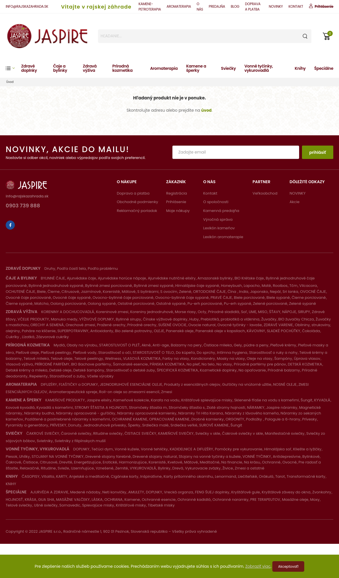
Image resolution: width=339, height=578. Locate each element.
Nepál (275, 291)
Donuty (74, 425)
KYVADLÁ (322, 400)
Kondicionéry (203, 358)
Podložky (254, 419)
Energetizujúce (87, 462)
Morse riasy (185, 311)
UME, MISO (258, 311)
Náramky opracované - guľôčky (85, 413)
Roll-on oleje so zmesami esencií (129, 392)
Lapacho (252, 285)
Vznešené (104, 468)
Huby (194, 319)
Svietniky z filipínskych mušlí (80, 441)
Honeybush (231, 285)
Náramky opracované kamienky (146, 413)
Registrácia (176, 193)
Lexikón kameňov (219, 228)
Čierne (54, 291)
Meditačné (209, 462)
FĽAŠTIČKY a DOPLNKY (78, 384)
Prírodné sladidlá (223, 311)
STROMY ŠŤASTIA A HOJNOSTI (101, 407)
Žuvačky (268, 319)
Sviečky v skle (207, 433)
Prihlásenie (176, 202)
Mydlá (59, 345)
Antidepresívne (287, 456)
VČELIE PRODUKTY (33, 319)
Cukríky (13, 337)
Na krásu (252, 462)
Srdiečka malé (155, 425)
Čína (232, 291)
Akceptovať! (288, 566)
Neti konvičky (114, 492)
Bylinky (164, 468)
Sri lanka (290, 291)
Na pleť (193, 364)
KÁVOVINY (256, 331)
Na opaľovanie (252, 370)
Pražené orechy (111, 325)
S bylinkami (147, 291)
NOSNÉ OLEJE (285, 384)
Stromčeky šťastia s (187, 407)
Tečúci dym (102, 449)
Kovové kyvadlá (20, 407)
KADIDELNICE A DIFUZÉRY (191, 449)
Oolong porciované (68, 303)
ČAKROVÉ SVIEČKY (42, 433)
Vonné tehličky (154, 449)
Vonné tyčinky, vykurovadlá (258, 68)
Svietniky (45, 441)
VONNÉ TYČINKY (256, 456)
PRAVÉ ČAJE (221, 297)
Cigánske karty (124, 476)
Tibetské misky (161, 505)
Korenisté (111, 291)
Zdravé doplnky (29, 68)
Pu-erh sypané (237, 303)
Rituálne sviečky (107, 433)
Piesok (11, 456)
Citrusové (70, 291)
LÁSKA (97, 499)
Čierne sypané (19, 303)
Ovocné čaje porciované (28, 297)
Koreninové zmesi (112, 311)
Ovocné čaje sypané (72, 297)
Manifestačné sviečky (285, 433)
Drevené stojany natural (154, 456)
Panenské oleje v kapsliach (220, 331)
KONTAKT (296, 6)
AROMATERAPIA (179, 6)
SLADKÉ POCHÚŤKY (283, 331)
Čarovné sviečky (76, 433)
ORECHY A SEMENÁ (47, 325)
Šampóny (283, 358)
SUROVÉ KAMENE (214, 425)
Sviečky (228, 68)
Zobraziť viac (258, 566)
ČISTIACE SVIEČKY (140, 433)
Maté (266, 285)
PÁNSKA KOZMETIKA (167, 364)
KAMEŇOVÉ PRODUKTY (65, 400)
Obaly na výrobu (82, 345)
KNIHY (11, 484)
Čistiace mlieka (217, 345)
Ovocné (289, 462)
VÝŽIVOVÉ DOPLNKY (96, 319)
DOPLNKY (81, 449)
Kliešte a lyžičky (307, 449)
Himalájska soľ (277, 449)
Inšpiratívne (151, 476)
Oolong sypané (102, 303)
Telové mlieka (36, 358)
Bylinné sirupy (128, 319)
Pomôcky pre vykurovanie (238, 449)
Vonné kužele (127, 449)
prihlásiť (317, 152)
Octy (202, 311)
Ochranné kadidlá (194, 499)
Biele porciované (249, 297)
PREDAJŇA (217, 6)
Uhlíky (24, 456)
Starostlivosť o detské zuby (130, 370)
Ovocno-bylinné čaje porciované (123, 297)
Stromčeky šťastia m (148, 407)
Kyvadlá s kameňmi (54, 407)
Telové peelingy (88, 358)
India (243, 291)
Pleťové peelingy (56, 352)
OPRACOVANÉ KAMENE (169, 419)
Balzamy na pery (186, 345)
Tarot (280, 476)
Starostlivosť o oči (114, 352)
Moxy (315, 499)
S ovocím (168, 291)
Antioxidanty (101, 331)
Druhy (49, 268)
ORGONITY (235, 419)
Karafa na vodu (165, 400)
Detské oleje (60, 370)
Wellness (113, 358)
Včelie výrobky (100, 376)
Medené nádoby (85, 492)
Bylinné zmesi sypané (153, 285)
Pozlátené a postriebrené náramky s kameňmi (67, 419)
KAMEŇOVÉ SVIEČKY (175, 433)
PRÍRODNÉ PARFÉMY (52, 364)
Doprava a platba (133, 193)
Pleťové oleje (27, 352)
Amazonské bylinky (214, 278)
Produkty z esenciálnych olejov (192, 384)
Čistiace (30, 462)
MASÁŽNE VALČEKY (73, 499)
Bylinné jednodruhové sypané (55, 285)
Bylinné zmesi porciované (108, 285)
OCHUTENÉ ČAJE (20, 291)
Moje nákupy (178, 210)
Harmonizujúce (133, 462)
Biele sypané (278, 297)
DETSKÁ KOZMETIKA (305, 364)
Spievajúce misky (98, 505)
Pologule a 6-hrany (282, 419)
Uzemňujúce (82, 468)
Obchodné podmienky (137, 202)
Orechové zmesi (80, 325)
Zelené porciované (270, 303)
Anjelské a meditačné (89, 476)
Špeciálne (323, 68)
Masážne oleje (295, 499)
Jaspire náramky (281, 407)
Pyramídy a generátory (27, 425)
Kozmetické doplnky (218, 370)
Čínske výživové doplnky (165, 319)
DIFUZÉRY (49, 384)
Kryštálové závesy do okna (286, 492)
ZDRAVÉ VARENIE (278, 325)
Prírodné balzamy (284, 370)
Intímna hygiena (232, 352)
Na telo (208, 364)
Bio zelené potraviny (133, 331)
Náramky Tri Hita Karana (200, 413)
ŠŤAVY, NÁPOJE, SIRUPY (289, 311)
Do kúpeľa (185, 352)
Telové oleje (61, 358)
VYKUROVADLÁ (143, 468)
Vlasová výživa (19, 364)
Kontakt (210, 193)
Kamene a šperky (196, 68)
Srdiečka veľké (183, 425)
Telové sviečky (19, 505)
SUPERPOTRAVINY (72, 331)
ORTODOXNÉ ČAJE (209, 291)
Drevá (177, 468)
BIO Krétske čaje (249, 278)
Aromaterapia (164, 68)
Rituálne (48, 468)
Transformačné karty (306, 476)
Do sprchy (206, 352)
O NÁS (200, 6)
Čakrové (13, 462)
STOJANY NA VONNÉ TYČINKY (57, 456)
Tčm (293, 285)
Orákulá (266, 476)
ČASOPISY (31, 476)
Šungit (306, 400)
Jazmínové (91, 291)
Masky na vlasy (231, 358)
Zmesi (166, 392)
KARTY (61, 476)
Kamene (132, 499)
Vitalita (47, 476)
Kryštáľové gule (245, 492)
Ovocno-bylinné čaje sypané (182, 297)
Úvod (10, 82)
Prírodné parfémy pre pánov (260, 364)
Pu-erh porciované (204, 303)
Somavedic (69, 505)
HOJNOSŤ (14, 499)
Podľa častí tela (71, 268)
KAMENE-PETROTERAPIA (149, 6)
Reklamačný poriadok (137, 210)
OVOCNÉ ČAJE (313, 291)
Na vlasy (224, 364)
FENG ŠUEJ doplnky (212, 492)
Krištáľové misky (131, 505)
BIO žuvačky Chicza (296, 319)
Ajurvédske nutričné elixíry (172, 278)
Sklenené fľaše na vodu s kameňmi (266, 400)
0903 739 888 (23, 206)
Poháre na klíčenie (39, 331)
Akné (146, 345)
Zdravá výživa (90, 68)
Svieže (63, 468)
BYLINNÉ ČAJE (53, 278)
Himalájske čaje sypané (197, 285)
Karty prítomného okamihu (188, 476)
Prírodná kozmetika (122, 68)
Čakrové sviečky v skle (242, 433)
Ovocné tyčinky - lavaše (239, 325)
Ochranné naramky (230, 499)
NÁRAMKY (255, 407)
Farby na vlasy (175, 358)
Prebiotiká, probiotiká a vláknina (230, 319)
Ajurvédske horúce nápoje (122, 278)
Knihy (300, 68)
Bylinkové (310, 456)
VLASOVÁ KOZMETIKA (142, 358)
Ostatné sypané (170, 303)
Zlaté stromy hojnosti (226, 407)
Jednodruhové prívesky (104, 425)
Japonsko (259, 291)
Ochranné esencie (159, 499)
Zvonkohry (321, 492)
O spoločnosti (215, 202)
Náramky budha (39, 413)
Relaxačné (29, 468)
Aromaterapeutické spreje (73, 392)
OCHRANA (113, 499)
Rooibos (280, 285)
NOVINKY (276, 6)
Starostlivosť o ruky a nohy (273, 352)
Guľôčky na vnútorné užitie (246, 384)
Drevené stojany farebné (107, 456)
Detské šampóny (88, 370)
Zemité (121, 468)
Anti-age (160, 345)
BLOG (235, 6)
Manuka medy (64, 319)
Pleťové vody (84, 352)
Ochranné (271, 462)
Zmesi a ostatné (249, 468)
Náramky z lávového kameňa (252, 413)
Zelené (185, 291)
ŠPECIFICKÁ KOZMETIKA (177, 370)
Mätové (128, 291)
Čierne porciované (309, 297)
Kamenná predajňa (221, 210)
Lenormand (225, 476)
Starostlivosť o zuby (67, 376)
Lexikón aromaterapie (223, 237)
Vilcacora (308, 285)
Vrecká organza (178, 492)
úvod (206, 110)
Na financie (231, 462)
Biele (41, 291)
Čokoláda (311, 331)
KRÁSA (30, 499)
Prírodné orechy (141, 325)
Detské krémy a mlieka (26, 370)
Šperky (134, 425)
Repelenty (38, 376)
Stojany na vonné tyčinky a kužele (210, 456)
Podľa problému (103, 268)
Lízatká (28, 337)
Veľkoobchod (265, 193)
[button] (13, 68)
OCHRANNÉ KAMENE (130, 419)
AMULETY (136, 492)
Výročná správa (217, 219)
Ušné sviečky (46, 505)
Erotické (110, 462)
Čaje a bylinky (60, 68)
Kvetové (175, 462)
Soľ (244, 311)
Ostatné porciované (136, 303)
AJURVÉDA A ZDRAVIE (49, 492)
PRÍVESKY (58, 425)
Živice (227, 468)
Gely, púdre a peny (251, 345)
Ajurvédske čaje (81, 278)
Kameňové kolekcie (131, 400)
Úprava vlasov (307, 358)
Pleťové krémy (283, 345)
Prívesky (309, 419)
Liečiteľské (247, 476)
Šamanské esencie (130, 364)
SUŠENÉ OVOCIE (172, 325)
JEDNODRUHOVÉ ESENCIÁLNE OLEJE (131, 384)
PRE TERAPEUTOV (265, 499)
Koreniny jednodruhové (151, 311)
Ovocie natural (201, 325)
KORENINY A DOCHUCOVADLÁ (67, 311)
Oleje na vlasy (259, 358)
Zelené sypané (302, 303)
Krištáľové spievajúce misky (206, 400)
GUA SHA (46, 499)
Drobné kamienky (207, 419)
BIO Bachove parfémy (91, 364)
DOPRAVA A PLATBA (252, 6)
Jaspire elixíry (99, 400)
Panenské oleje (180, 331)
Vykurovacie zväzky (202, 468)
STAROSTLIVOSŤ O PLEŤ (119, 345)
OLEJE (159, 331)
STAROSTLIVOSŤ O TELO (153, 352)
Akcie (295, 202)
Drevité (65, 462)
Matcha (41, 303)
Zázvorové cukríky (52, 337)
